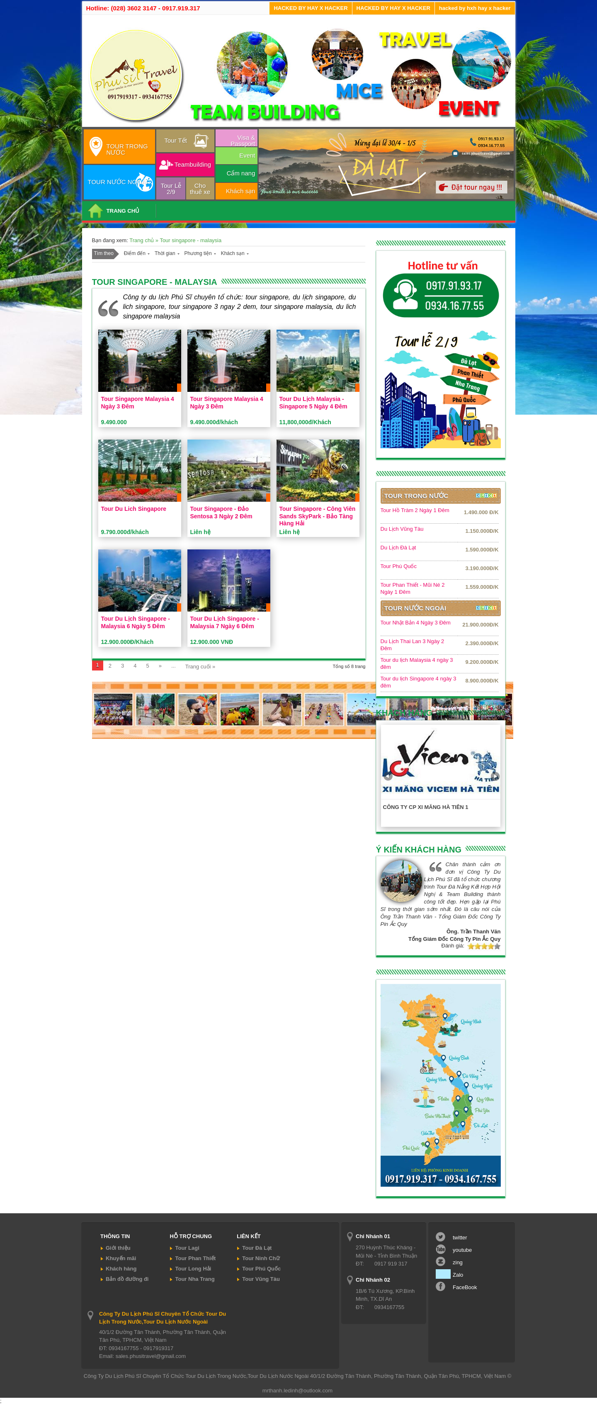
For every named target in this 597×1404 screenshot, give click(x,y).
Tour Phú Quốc (399, 566)
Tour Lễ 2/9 (171, 188)
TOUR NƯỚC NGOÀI (118, 181)
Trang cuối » (200, 666)
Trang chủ (142, 240)
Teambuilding (193, 164)
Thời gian (165, 253)
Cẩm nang (241, 173)
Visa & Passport (243, 140)
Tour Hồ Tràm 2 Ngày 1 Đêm (415, 510)
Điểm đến (135, 253)
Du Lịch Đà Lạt (398, 547)
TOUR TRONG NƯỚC (127, 149)
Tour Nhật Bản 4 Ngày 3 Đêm (416, 622)
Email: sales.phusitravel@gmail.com (142, 1356)
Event (247, 155)
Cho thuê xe (200, 188)
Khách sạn (240, 190)
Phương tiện (198, 253)
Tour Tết (176, 140)
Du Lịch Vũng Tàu (402, 529)
